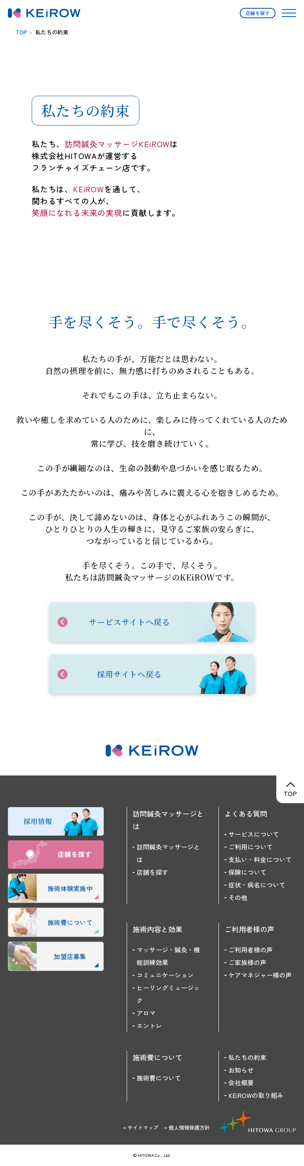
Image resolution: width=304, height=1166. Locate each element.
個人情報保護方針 (189, 1127)
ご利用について (250, 846)
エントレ (149, 1025)
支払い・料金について (260, 859)
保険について (247, 872)
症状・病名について (256, 884)
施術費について (159, 1078)
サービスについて (253, 834)
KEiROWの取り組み (255, 1095)
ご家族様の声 (247, 962)
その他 (237, 897)
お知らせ (241, 1070)
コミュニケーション (165, 975)
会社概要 (241, 1082)
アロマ (146, 1013)
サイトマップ (142, 1127)
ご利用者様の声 (250, 949)
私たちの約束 (247, 1057)
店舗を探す (257, 12)
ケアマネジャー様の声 (260, 975)
